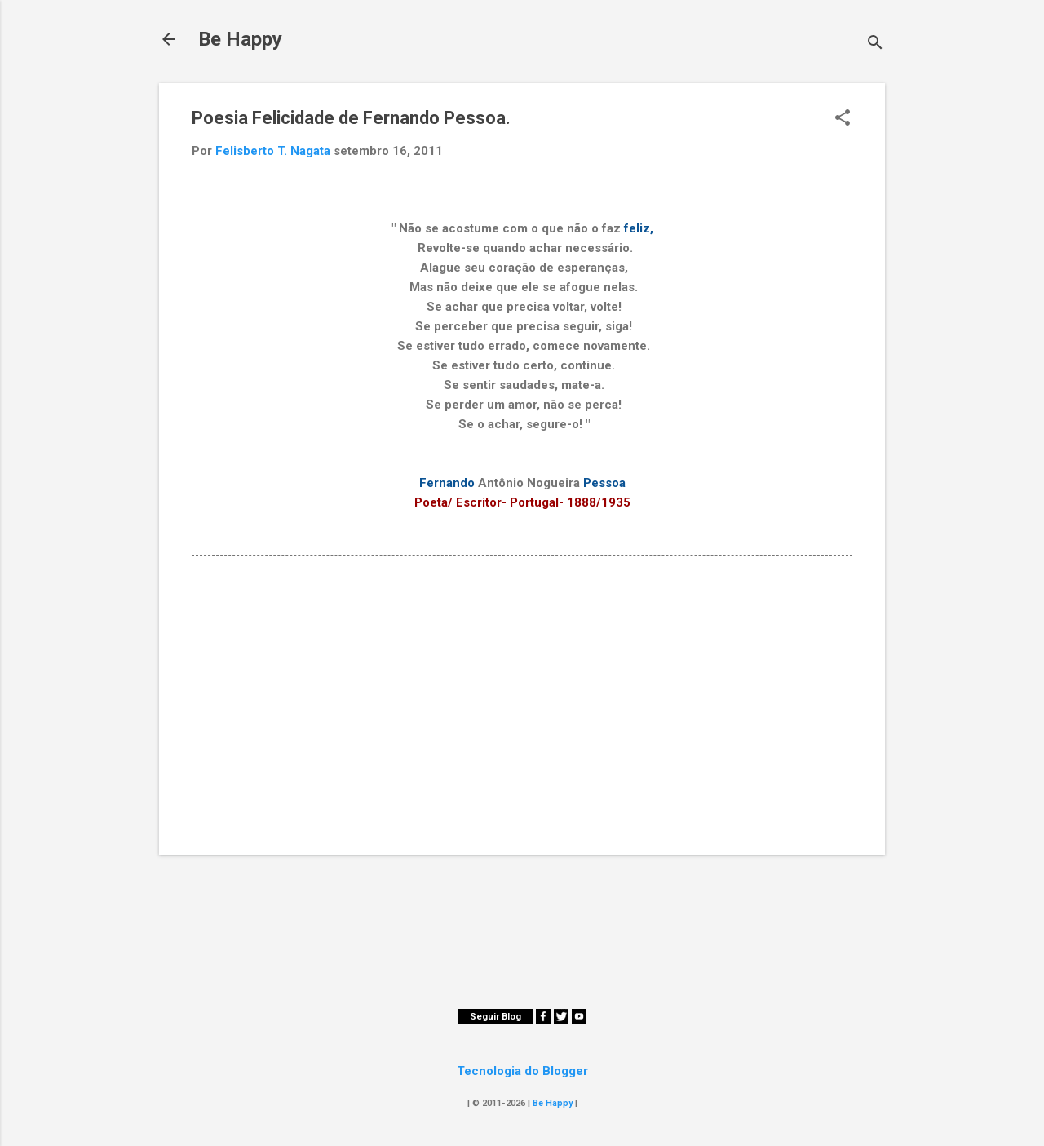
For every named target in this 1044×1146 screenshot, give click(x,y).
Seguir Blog (495, 1016)
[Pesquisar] (875, 44)
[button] (842, 119)
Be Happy (240, 39)
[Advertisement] (522, 703)
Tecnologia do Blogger (522, 1071)
